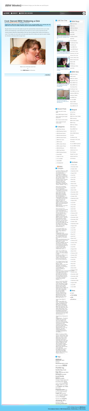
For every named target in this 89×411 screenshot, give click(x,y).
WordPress (73, 299)
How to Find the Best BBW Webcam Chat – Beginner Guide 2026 (61, 282)
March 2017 (73, 238)
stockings (61, 402)
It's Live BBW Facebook (75, 143)
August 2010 (74, 257)
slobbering (22, 25)
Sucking (58, 403)
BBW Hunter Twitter (74, 120)
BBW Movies (12, 5)
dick (49, 24)
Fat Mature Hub (73, 137)
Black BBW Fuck (73, 82)
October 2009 (74, 278)
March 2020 (73, 189)
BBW (59, 359)
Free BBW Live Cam (74, 91)
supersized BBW (32, 25)
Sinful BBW (59, 160)
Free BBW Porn (73, 47)
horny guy (58, 391)
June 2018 (73, 229)
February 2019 (74, 213)
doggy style (59, 384)
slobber (18, 25)
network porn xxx (74, 150)
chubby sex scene (27, 24)
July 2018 (73, 227)
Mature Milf (72, 61)
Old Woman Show (74, 65)
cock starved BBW (35, 24)
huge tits (59, 393)
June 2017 (73, 232)
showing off (60, 400)
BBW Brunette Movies (14, 22)
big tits (58, 372)
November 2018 (74, 219)
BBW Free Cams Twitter (75, 116)
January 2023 (74, 164)
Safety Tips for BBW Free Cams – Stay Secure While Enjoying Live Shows (61, 251)
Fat (56, 386)
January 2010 (74, 272)
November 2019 (74, 194)
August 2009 (74, 282)
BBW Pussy (72, 122)
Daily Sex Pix (73, 131)
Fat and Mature (73, 40)
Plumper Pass (59, 398)
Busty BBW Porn (73, 128)
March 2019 (73, 211)
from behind (58, 387)
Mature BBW (73, 101)
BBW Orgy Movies (61, 150)
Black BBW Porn (73, 84)
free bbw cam (73, 44)
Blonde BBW (65, 372)
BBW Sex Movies (27, 13)
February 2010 (74, 269)
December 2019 (74, 192)
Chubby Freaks (59, 380)
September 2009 (74, 280)
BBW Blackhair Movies (62, 131)
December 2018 (74, 217)
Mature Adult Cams (74, 59)
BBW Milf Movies (60, 148)
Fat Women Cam (74, 89)
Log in (72, 293)
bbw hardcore (59, 365)
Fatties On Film (60, 156)
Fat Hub (72, 135)
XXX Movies (73, 158)
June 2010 (73, 261)
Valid (74, 295)
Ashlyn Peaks (59, 299)
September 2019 (74, 198)
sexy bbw (72, 68)
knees (57, 395)
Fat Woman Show (74, 42)
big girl (18, 24)
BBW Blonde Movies (61, 133)
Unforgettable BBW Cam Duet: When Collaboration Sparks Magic (61, 229)
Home (7, 13)
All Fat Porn (72, 112)
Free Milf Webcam (74, 49)
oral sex (58, 396)
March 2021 (73, 183)
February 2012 (74, 253)
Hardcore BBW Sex (74, 93)
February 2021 (74, 185)
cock (64, 380)
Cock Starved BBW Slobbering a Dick (22, 21)
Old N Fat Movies (74, 103)
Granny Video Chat (74, 57)
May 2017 (73, 234)
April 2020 (73, 187)
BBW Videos (73, 126)
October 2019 (74, 196)
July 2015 (73, 246)
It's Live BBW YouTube (75, 145)
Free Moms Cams (74, 51)
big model (22, 24)
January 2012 (74, 255)
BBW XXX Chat (73, 30)
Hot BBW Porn (73, 97)
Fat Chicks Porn (73, 86)
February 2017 (74, 240)
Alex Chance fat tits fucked (61, 119)
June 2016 (73, 244)
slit (15, 25)
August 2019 (74, 200)
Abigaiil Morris (59, 316)
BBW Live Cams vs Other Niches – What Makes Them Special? (62, 335)
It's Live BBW (59, 158)
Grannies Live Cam (74, 53)
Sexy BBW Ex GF (74, 105)
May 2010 (73, 263)
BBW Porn (72, 25)
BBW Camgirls (60, 167)
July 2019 (73, 202)
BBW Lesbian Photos (61, 146)
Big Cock (63, 370)
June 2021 (73, 177)
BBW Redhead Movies (62, 152)
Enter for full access (28, 70)
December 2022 (74, 166)
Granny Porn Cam (74, 55)
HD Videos (72, 141)
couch (40, 24)
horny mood (12, 25)
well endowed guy (39, 25)
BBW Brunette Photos (61, 137)
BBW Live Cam (73, 23)
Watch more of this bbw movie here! (28, 66)
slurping (57, 402)
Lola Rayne (58, 170)
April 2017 (73, 236)
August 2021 (74, 173)
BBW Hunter (14, 24)
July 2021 (73, 175)
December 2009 (74, 274)
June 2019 (73, 204)
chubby (62, 378)
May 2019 (73, 206)
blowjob (58, 374)
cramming (44, 24)
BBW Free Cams (60, 139)
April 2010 (73, 265)
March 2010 (73, 267)
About (15, 13)
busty (57, 376)
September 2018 (74, 223)
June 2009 (73, 286)
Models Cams (73, 147)
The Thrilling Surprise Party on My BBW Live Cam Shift (62, 262)
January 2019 (74, 215)
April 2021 (73, 181)
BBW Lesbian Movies (61, 143)
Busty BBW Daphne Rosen (61, 114)
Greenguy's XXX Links (75, 139)
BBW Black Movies (61, 129)
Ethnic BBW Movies (74, 133)
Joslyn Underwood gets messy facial (61, 122)
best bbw (72, 32)
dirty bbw (72, 38)
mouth (61, 395)
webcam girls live (74, 156)
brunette (64, 374)
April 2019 (73, 208)
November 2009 (74, 276)
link (87, 383)
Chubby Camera (73, 36)
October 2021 (74, 168)
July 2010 (73, 259)
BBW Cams (72, 114)
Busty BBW (59, 154)
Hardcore (60, 389)
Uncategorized (60, 162)
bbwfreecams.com (62, 363)
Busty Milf (72, 34)
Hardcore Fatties (73, 95)
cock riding (63, 381)
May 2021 (73, 179)
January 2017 (74, 242)
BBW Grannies (73, 118)
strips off (26, 25)
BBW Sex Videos (74, 78)
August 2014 (74, 248)
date (47, 24)
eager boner (7, 25)
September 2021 (74, 171)
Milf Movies (72, 63)
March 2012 (73, 251)
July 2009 (73, 284)
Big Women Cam (74, 80)
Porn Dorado (73, 152)
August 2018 (74, 225)
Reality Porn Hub (74, 154)
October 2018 (74, 221)
